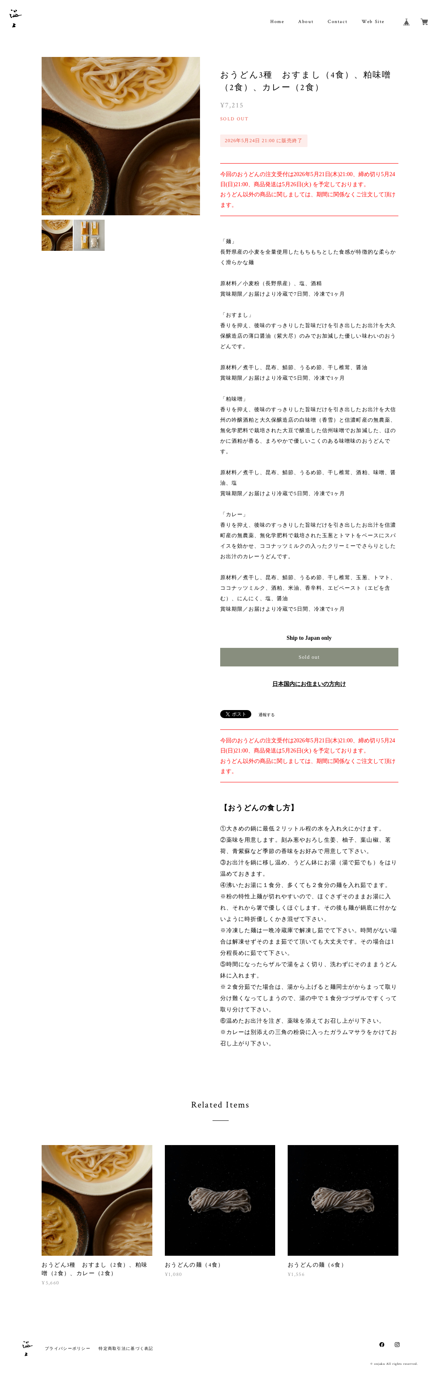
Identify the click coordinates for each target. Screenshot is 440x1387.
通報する (267, 714)
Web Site (373, 22)
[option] (121, 136)
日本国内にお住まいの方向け (309, 684)
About (306, 22)
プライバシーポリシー (68, 1348)
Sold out (309, 657)
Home (277, 22)
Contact (337, 22)
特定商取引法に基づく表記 (126, 1348)
